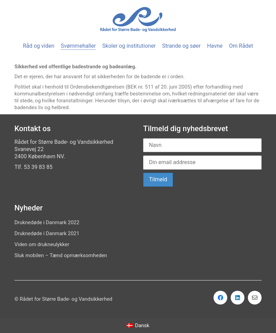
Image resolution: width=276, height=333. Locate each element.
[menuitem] (138, 325)
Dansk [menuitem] (142, 325)
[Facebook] (220, 298)
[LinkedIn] (237, 298)
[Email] (255, 298)
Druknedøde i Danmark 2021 (46, 233)
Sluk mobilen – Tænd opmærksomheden (60, 255)
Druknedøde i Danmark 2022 (46, 222)
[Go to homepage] (138, 19)
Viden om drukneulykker (41, 244)
